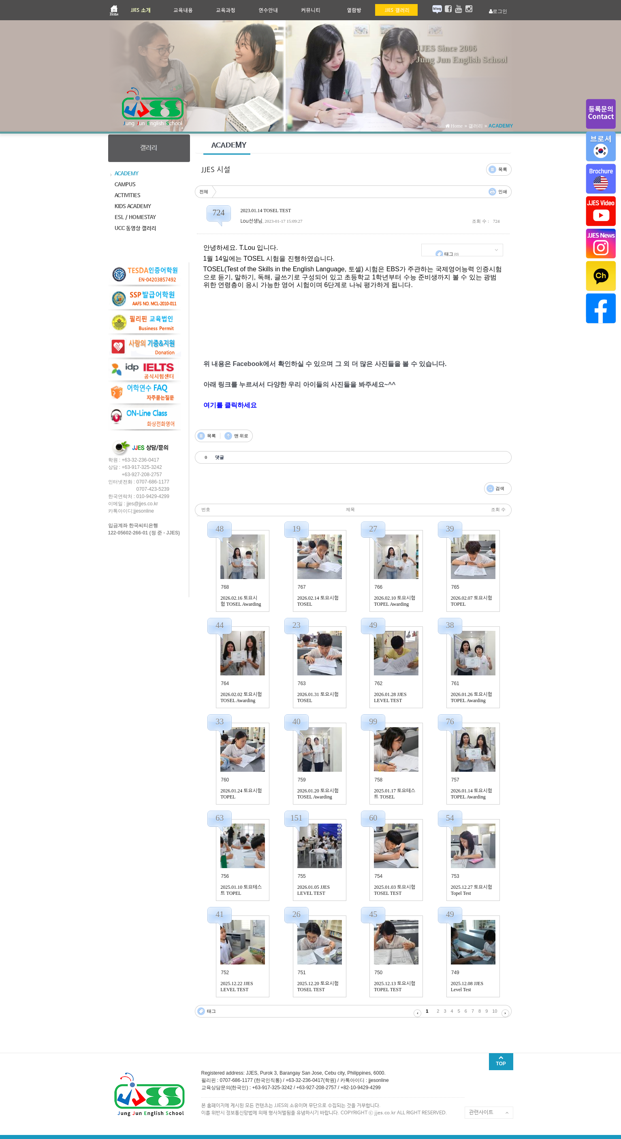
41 (220, 914)
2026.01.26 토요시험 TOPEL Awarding (471, 697)
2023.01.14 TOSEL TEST (266, 210)
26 (296, 914)
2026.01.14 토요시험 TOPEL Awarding (471, 794)
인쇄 (502, 191)
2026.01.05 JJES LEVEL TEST (313, 890)
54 (450, 817)
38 (450, 625)
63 (220, 817)
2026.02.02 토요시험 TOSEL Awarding (241, 697)
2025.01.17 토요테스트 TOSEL (394, 794)
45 (373, 914)
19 (296, 528)
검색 (499, 488)
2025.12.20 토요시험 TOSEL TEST (318, 986)
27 (373, 528)
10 (494, 1011)
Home (456, 125)
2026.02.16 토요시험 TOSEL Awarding (240, 601)
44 (220, 625)
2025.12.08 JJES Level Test (467, 986)
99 (373, 721)
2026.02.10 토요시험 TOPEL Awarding (394, 601)
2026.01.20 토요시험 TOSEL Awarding (318, 794)
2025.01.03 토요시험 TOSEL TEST (394, 890)
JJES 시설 (215, 169)
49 (373, 625)
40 (296, 721)
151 (296, 817)
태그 (451, 253)
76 (450, 721)
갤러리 (475, 126)
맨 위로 (241, 435)
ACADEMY (501, 126)
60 (373, 817)
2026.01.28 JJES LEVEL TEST (390, 697)
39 (450, 528)
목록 (502, 169)
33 (220, 721)
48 (220, 528)
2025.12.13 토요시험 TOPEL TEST (394, 986)
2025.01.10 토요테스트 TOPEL (241, 890)
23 (296, 625)
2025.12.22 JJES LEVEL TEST (236, 986)
